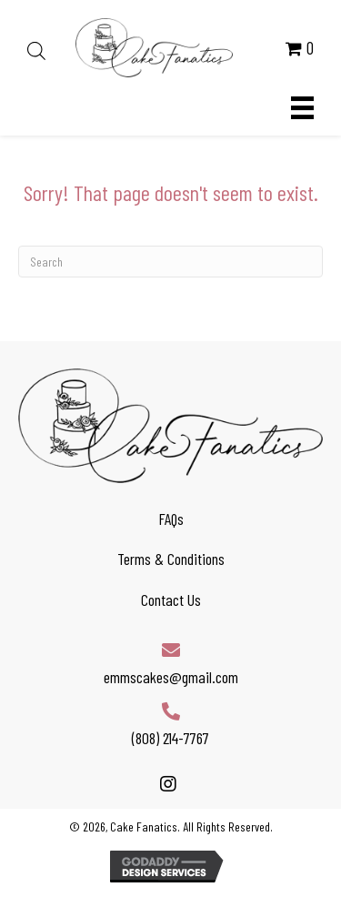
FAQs (171, 519)
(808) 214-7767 (170, 738)
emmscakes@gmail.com (171, 677)
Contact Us (171, 600)
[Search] (170, 261)
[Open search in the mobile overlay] (33, 48)
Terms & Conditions (171, 559)
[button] (169, 784)
